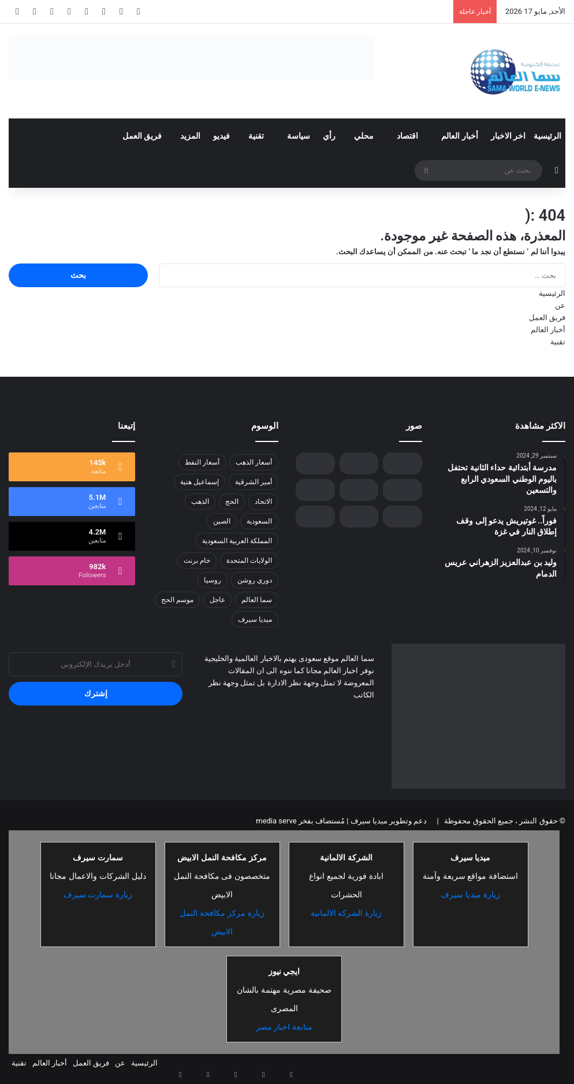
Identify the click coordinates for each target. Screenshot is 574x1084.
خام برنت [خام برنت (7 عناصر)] (197, 560)
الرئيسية (547, 135)
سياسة (298, 135)
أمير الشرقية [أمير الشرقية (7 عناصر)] (253, 482)
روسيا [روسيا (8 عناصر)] (212, 580)
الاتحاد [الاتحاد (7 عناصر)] (263, 502)
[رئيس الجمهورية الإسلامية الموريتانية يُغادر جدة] (402, 463)
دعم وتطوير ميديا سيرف (387, 820)
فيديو (221, 135)
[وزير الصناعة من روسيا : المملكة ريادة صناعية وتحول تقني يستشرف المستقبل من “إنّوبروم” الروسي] (359, 463)
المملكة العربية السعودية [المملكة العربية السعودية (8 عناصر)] (237, 541)
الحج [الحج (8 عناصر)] (231, 502)
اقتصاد (407, 135)
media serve (276, 820)
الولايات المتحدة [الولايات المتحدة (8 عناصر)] (249, 560)
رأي (329, 135)
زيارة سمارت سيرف (98, 894)
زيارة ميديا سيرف (470, 894)
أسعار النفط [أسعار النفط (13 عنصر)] (202, 462)
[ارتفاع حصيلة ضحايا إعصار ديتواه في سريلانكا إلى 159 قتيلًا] (315, 517)
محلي (364, 135)
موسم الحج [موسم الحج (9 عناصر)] (177, 600)
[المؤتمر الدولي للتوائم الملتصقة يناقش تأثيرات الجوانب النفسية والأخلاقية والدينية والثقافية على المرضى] (359, 490)
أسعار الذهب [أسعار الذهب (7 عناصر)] (254, 462)
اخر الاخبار (508, 135)
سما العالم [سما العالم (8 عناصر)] (256, 600)
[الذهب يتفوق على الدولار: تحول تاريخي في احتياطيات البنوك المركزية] (315, 463)
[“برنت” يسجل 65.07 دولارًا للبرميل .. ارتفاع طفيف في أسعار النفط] (402, 490)
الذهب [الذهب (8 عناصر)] (200, 502)
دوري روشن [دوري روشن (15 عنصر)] (254, 580)
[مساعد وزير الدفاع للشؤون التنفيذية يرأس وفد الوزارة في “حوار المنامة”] (359, 517)
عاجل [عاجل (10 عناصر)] (217, 600)
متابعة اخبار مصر (284, 1026)
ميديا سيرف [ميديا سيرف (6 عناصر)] (255, 619)
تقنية (256, 135)
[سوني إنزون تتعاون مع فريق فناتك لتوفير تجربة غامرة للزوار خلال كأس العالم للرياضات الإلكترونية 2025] (315, 490)
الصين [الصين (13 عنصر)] (221, 521)
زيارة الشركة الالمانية (346, 913)
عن (560, 305)
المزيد (190, 135)
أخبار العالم (459, 135)
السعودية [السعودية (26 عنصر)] (259, 521)
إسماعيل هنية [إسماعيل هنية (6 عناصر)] (199, 482)
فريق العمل (142, 135)
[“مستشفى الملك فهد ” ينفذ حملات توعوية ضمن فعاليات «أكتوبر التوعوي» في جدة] (402, 517)
